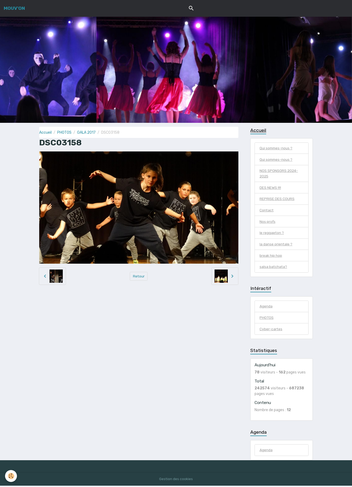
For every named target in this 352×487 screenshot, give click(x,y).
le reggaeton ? (272, 234)
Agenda (266, 307)
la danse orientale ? (276, 245)
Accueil (45, 132)
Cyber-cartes (271, 330)
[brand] (14, 8)
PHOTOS (64, 132)
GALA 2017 (86, 132)
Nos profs (268, 222)
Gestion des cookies (176, 480)
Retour (139, 276)
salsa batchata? (274, 268)
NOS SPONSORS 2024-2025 (279, 174)
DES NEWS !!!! (270, 188)
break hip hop (271, 256)
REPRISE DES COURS (277, 199)
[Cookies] (11, 476)
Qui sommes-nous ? (276, 148)
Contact (267, 211)
